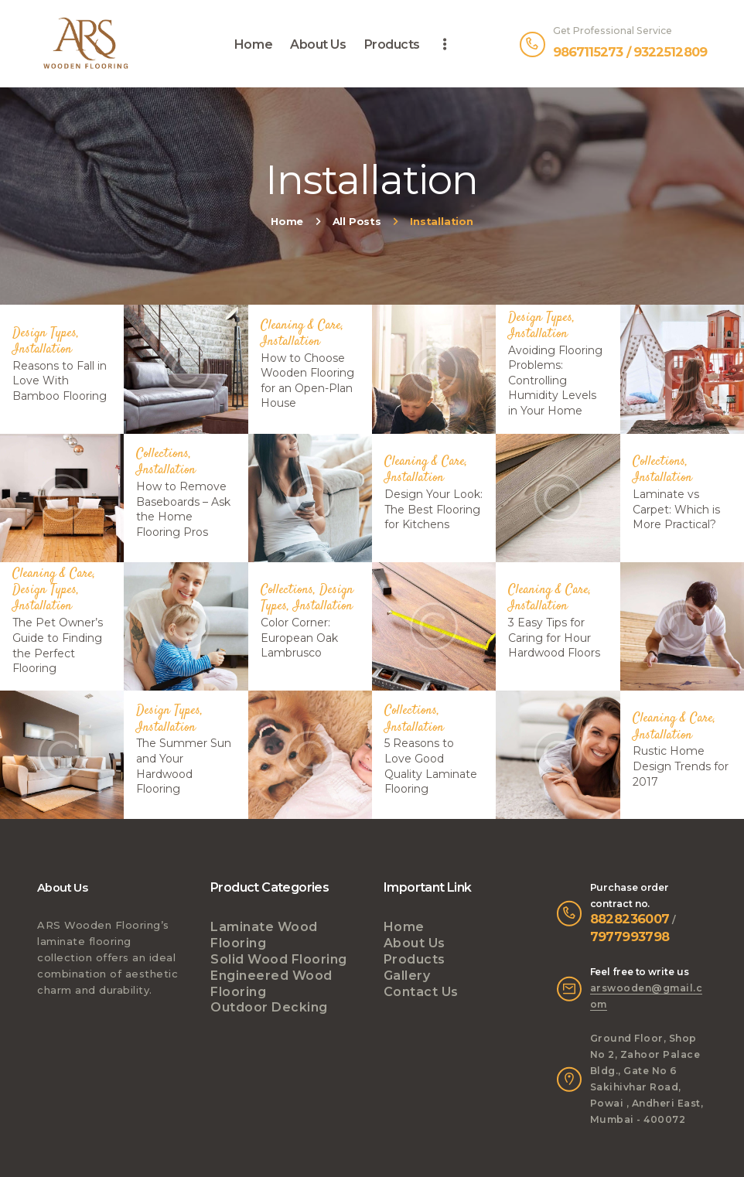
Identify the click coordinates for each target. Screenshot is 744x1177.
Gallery (407, 975)
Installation (42, 348)
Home (287, 221)
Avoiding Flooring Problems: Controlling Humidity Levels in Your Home (555, 380)
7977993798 (630, 936)
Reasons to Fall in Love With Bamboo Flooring (59, 380)
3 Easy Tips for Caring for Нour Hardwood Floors (554, 638)
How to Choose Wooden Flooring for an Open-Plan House (307, 380)
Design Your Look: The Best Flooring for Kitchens (433, 508)
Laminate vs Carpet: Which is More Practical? (676, 508)
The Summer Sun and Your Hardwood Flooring (183, 766)
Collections (162, 454)
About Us (414, 943)
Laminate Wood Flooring (264, 934)
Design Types (44, 332)
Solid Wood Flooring (278, 959)
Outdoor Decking (269, 1007)
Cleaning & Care (301, 325)
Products (414, 959)
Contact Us (421, 991)
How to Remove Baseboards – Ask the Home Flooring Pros (183, 509)
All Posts (357, 221)
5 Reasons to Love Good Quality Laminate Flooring (430, 766)
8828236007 (630, 918)
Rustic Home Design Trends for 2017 (681, 766)
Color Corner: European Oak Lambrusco (299, 638)
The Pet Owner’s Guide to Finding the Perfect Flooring (57, 645)
